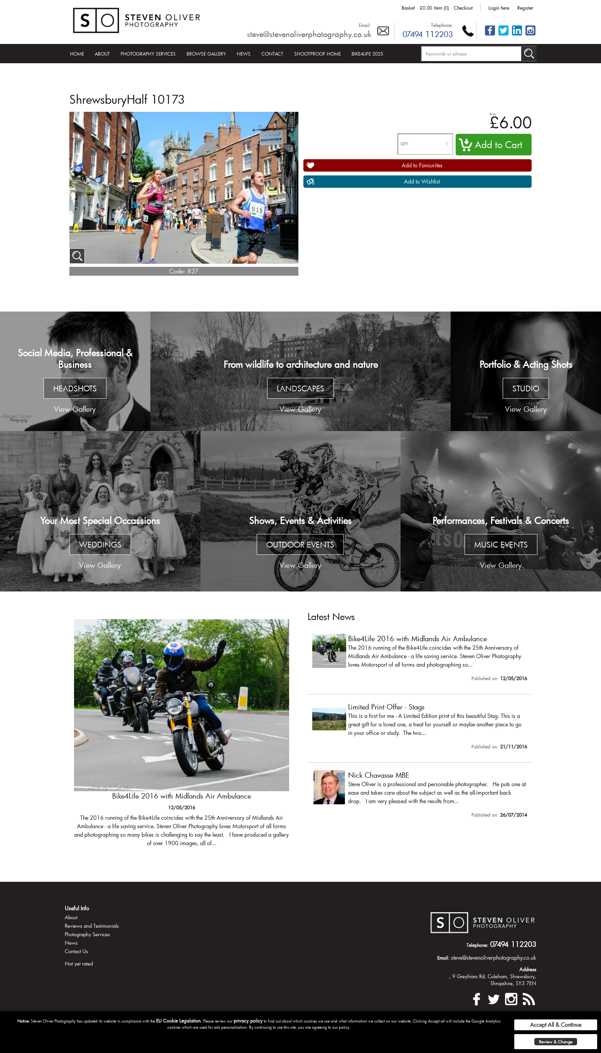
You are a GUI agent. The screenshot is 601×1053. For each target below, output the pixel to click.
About (102, 54)
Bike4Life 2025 (367, 54)
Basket (408, 8)
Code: (177, 271)
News (244, 54)
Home (77, 54)
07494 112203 (427, 34)
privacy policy (248, 1021)
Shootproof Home (317, 54)
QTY (404, 144)
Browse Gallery (206, 54)
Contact (272, 54)
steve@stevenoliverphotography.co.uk (309, 34)
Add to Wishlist (422, 181)
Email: (365, 25)
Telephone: (442, 25)
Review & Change (555, 1042)
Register (525, 8)
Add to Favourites (422, 165)
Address (527, 969)
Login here (498, 8)
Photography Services (148, 54)
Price (493, 114)
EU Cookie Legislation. (179, 1021)
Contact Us (76, 951)
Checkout (463, 8)
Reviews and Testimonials (92, 926)
